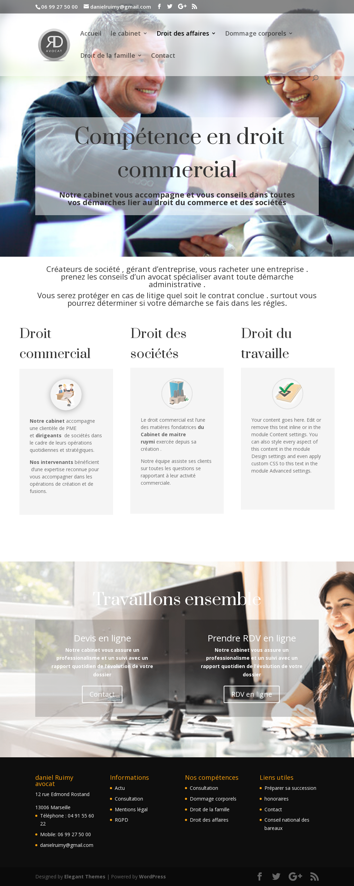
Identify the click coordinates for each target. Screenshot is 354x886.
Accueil (91, 34)
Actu (120, 788)
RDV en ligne (251, 694)
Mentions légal (131, 809)
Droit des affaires (183, 34)
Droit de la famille (107, 56)
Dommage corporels (255, 34)
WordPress (152, 876)
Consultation (129, 798)
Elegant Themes (84, 876)
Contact (163, 56)
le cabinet (126, 34)
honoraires (276, 798)
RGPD (121, 819)
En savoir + (176, 532)
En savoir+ (66, 533)
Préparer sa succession (290, 788)
